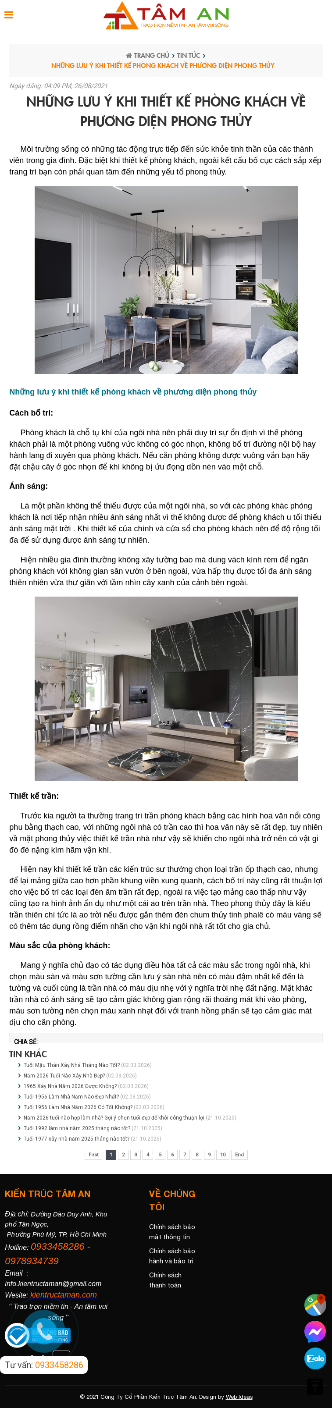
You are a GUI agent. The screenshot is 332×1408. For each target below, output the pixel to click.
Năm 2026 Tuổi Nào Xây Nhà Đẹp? (65, 1076)
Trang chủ (147, 55)
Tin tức (188, 55)
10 (222, 1155)
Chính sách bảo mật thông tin (172, 1232)
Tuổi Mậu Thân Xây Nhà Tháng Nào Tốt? (72, 1065)
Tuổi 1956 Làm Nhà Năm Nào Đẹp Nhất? (71, 1097)
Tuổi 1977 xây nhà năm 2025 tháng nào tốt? (76, 1139)
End (239, 1155)
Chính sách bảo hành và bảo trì (172, 1256)
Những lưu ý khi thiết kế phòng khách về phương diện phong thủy (163, 65)
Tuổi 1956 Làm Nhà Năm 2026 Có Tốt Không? (79, 1107)
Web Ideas (239, 1397)
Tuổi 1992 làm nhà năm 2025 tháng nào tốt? (77, 1128)
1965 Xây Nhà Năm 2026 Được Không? (71, 1086)
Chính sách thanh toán (165, 1280)
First (93, 1155)
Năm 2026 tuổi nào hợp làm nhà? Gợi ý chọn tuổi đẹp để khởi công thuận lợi (114, 1118)
